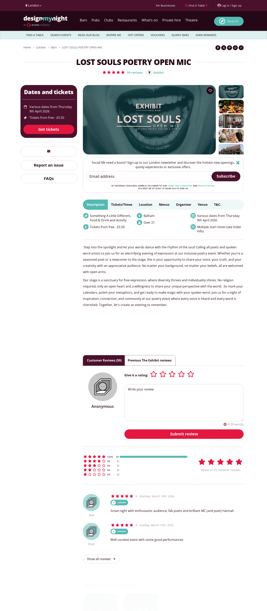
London (41, 47)
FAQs (49, 178)
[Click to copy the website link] (241, 47)
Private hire (171, 20)
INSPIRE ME (113, 35)
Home (27, 47)
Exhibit (158, 72)
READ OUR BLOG (88, 35)
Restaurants (127, 20)
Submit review (184, 434)
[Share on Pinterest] (229, 47)
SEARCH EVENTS (60, 35)
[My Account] (229, 5)
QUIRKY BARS (180, 35)
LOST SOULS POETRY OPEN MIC (82, 47)
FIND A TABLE (35, 35)
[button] (122, 72)
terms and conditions (180, 186)
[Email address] (149, 176)
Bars (83, 20)
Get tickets (48, 129)
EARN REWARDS (206, 35)
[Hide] (237, 163)
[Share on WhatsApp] (235, 47)
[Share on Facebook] (217, 47)
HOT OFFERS (136, 35)
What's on (150, 20)
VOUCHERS (158, 35)
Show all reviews (101, 559)
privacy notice (206, 186)
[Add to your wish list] (210, 90)
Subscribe (226, 176)
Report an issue (49, 165)
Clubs (108, 20)
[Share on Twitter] (223, 47)
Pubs (96, 20)
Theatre (191, 20)
